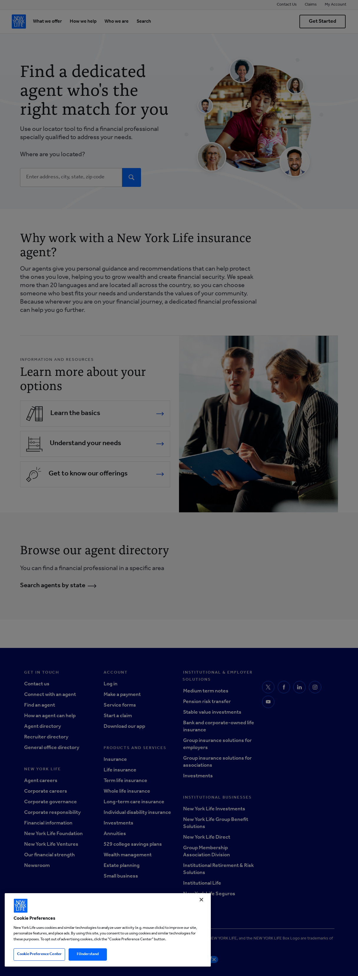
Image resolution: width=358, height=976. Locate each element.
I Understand (88, 954)
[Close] (201, 899)
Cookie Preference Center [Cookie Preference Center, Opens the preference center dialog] (39, 954)
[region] (108, 930)
